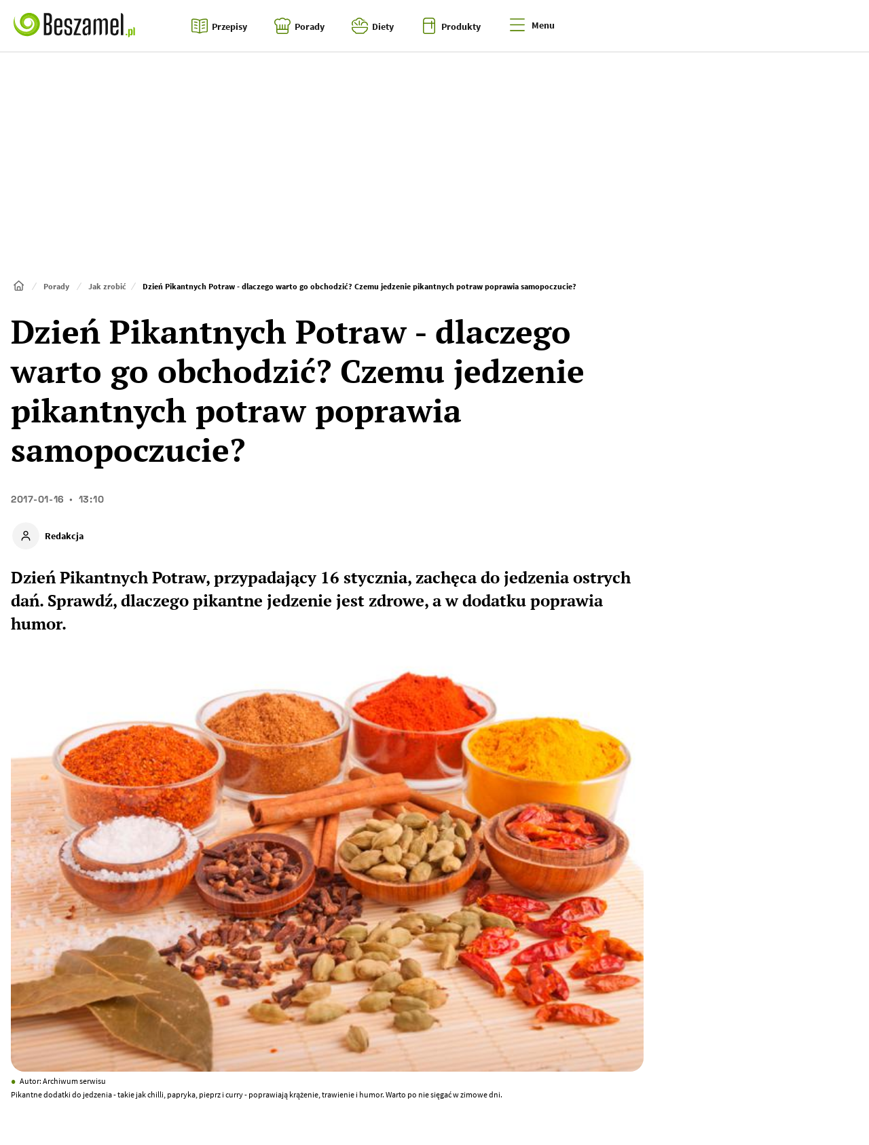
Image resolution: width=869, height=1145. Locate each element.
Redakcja (64, 535)
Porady (56, 286)
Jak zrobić (107, 286)
